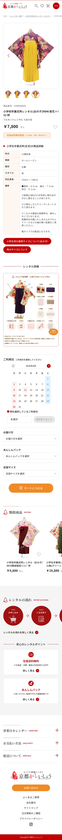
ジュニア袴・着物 (15, 16)
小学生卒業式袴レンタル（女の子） (38, 16)
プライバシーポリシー (31, 818)
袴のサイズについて (17, 249)
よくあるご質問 (31, 797)
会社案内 (31, 802)
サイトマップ (31, 808)
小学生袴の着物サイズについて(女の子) (27, 241)
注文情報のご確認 (31, 813)
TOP (5, 16)
